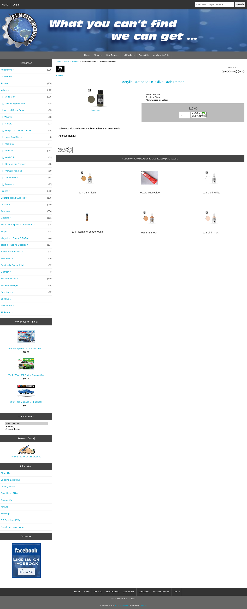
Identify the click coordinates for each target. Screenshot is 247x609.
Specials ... (6, 298)
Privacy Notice (8, 486)
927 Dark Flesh (87, 192)
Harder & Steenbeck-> (26, 251)
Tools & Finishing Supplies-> (26, 245)
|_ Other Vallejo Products (26, 164)
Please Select (26, 423)
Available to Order (161, 55)
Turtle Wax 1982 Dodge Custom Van (26, 367)
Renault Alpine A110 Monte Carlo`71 (26, 340)
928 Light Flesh (211, 232)
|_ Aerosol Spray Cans (26, 110)
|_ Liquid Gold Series (26, 137)
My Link (4, 506)
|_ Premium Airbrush (26, 171)
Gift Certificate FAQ (10, 520)
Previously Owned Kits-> (26, 265)
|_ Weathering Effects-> (26, 103)
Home (5, 4)
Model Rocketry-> (26, 285)
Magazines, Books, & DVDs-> (26, 238)
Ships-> (26, 231)
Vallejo (66, 61)
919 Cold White (211, 192)
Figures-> (26, 191)
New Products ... (9, 305)
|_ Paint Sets (26, 144)
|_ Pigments (26, 184)
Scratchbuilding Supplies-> (26, 198)
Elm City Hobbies (122, 605)
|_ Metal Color (26, 157)
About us (98, 55)
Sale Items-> (26, 292)
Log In (16, 4)
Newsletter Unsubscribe (12, 527)
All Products (129, 55)
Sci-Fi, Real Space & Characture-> (26, 224)
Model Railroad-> (26, 278)
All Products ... (8, 312)
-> (26, 90)
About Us (5, 473)
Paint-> (26, 83)
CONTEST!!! (26, 76)
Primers (75, 61)
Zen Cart (143, 605)
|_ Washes (26, 117)
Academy (26, 426)
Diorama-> (26, 218)
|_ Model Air (26, 150)
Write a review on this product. (26, 451)
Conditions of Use (9, 493)
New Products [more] (26, 321)
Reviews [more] (26, 438)
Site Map (5, 513)
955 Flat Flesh (149, 232)
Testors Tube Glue (149, 192)
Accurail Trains (26, 429)
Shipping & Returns (10, 480)
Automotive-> (26, 69)
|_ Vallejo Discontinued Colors (26, 130)
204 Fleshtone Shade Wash (87, 231)
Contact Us (144, 55)
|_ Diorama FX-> (26, 177)
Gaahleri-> (26, 272)
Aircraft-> (26, 204)
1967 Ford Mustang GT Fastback (26, 394)
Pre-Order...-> (26, 258)
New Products (112, 55)
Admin (177, 591)
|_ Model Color (26, 96)
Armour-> (26, 211)
